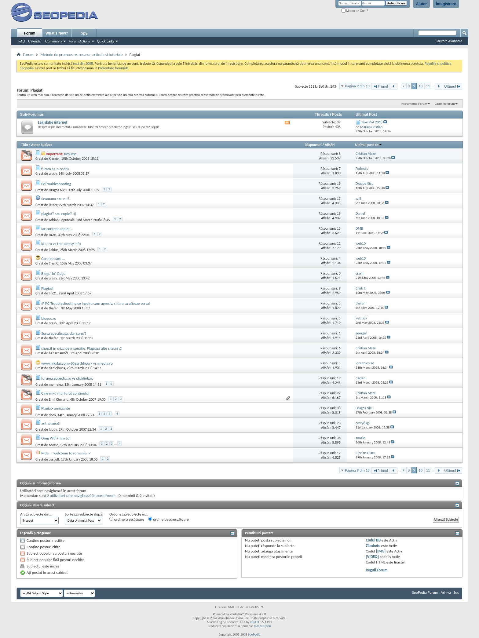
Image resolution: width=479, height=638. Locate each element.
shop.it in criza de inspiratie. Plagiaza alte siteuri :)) (81, 348)
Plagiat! (47, 288)
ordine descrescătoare (168, 519)
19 (339, 183)
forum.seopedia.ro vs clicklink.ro (67, 378)
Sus (456, 592)
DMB (52, 235)
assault (54, 459)
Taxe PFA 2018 (371, 122)
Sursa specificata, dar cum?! (63, 333)
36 (339, 438)
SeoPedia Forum (425, 592)
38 (339, 408)
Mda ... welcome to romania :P (66, 453)
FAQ (21, 41)
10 (420, 86)
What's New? (57, 33)
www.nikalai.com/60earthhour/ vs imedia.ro (77, 363)
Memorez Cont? (355, 11)
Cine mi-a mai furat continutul (65, 393)
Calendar (35, 41)
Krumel (54, 158)
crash (53, 173)
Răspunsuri (313, 145)
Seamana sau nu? (55, 198)
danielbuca (57, 368)
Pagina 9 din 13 (357, 86)
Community (53, 41)
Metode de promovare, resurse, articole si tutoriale (81, 54)
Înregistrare (446, 4)
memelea (56, 384)
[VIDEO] (372, 556)
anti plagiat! (50, 423)
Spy (84, 33)
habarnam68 (58, 353)
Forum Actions (79, 41)
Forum (29, 33)
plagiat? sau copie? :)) (58, 213)
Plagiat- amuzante (55, 408)
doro (52, 415)
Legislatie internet (53, 122)
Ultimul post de (368, 145)
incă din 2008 (83, 63)
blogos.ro (48, 318)
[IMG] (381, 551)
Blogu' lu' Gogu (53, 273)
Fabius (53, 250)
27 (339, 393)
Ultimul (452, 86)
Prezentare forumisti (113, 68)
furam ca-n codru (55, 168)
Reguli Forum (376, 570)
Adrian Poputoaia (62, 220)
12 (339, 453)
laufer (53, 205)
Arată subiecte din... (36, 514)
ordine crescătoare (126, 519)
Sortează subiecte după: (84, 514)
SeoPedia (254, 634)
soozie (53, 445)
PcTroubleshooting (56, 183)
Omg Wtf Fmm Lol (56, 438)
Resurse (70, 153)
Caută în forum (445, 104)
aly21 (53, 293)
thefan (54, 308)
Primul (380, 86)
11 (428, 86)
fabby (53, 429)
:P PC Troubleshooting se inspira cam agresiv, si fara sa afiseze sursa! (95, 303)
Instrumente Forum (414, 104)
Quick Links (106, 41)
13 (339, 198)
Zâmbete (373, 545)
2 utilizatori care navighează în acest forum (81, 495)
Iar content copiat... (57, 228)
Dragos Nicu (58, 190)
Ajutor (421, 4)
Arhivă (446, 592)
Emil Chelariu (58, 399)
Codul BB (373, 540)
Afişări (330, 145)
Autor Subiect (41, 145)
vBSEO (254, 622)
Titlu (24, 145)
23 (339, 423)
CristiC (53, 263)
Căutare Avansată (449, 41)
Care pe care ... (53, 258)
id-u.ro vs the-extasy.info (61, 243)
